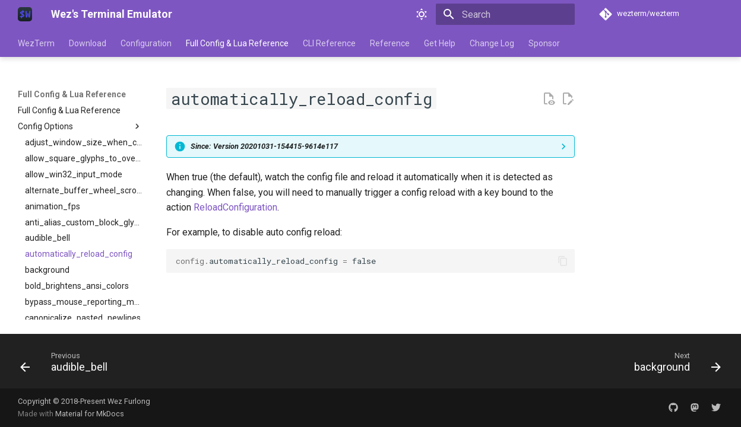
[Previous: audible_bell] (67, 364)
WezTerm (36, 43)
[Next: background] (674, 364)
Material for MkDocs (89, 413)
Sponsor (544, 43)
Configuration (146, 43)
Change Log (492, 43)
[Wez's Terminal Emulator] (25, 14)
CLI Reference (329, 43)
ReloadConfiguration (235, 207)
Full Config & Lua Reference (237, 43)
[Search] (505, 14)
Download (87, 43)
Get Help (439, 43)
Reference (390, 43)
